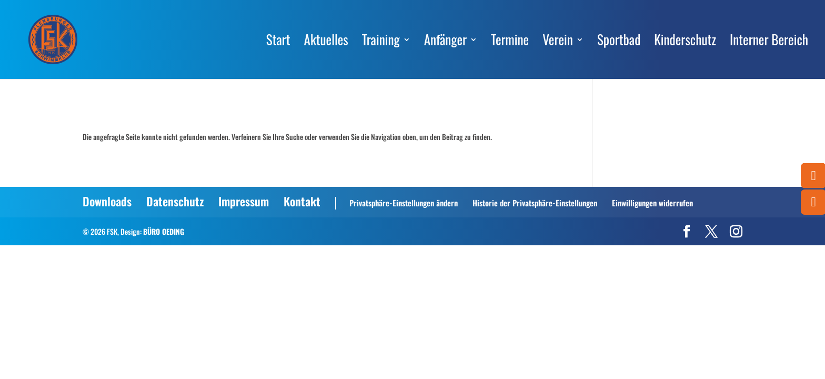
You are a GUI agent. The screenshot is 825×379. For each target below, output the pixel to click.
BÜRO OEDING (163, 231)
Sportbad (618, 42)
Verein (557, 42)
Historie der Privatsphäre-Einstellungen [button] (534, 202)
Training (381, 42)
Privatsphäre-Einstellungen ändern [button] (403, 202)
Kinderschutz (685, 42)
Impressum (243, 201)
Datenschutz (175, 201)
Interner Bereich (769, 42)
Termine (510, 42)
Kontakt (302, 201)
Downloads (107, 201)
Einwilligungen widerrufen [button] (652, 202)
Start (278, 42)
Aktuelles (326, 42)
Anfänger (445, 42)
